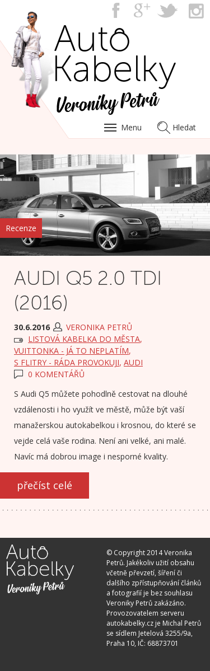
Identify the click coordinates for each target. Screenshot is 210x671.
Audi (133, 362)
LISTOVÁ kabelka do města (84, 339)
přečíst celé (44, 485)
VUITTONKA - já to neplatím (71, 350)
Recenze (21, 228)
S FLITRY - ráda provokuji (66, 362)
